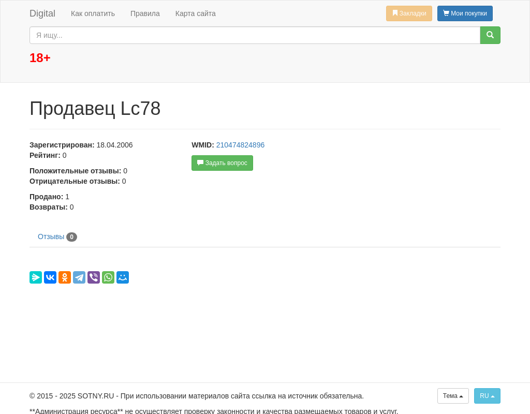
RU (487, 396)
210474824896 (240, 145)
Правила (145, 13)
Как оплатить (93, 13)
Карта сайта (195, 13)
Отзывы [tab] (57, 237)
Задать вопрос (222, 163)
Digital (42, 13)
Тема (453, 396)
